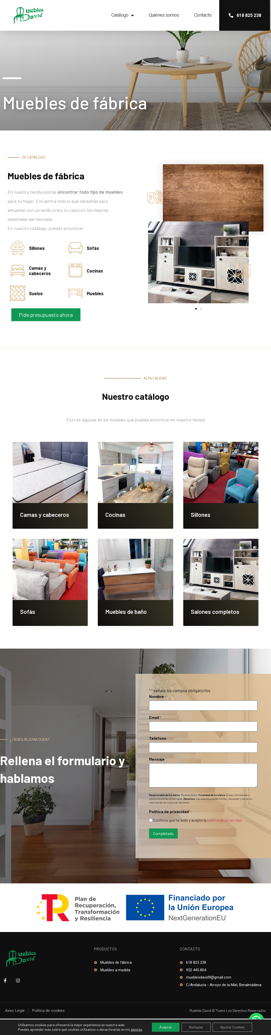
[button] (45, 314)
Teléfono (157, 738)
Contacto (203, 15)
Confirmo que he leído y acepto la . (198, 820)
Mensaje (157, 759)
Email (155, 717)
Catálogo (122, 15)
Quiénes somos (164, 15)
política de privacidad (224, 820)
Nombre (157, 696)
